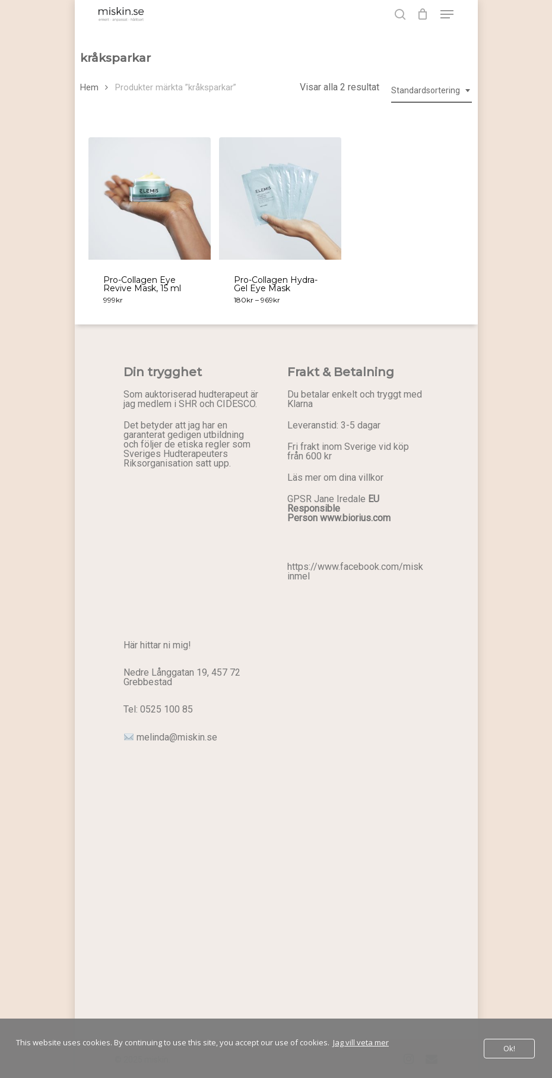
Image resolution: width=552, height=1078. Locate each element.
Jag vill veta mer (361, 1042)
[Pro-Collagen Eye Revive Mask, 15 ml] (149, 198)
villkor (371, 477)
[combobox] (431, 90)
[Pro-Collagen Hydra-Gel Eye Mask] (280, 198)
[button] (446, 14)
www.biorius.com (355, 518)
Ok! (509, 1048)
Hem (89, 87)
